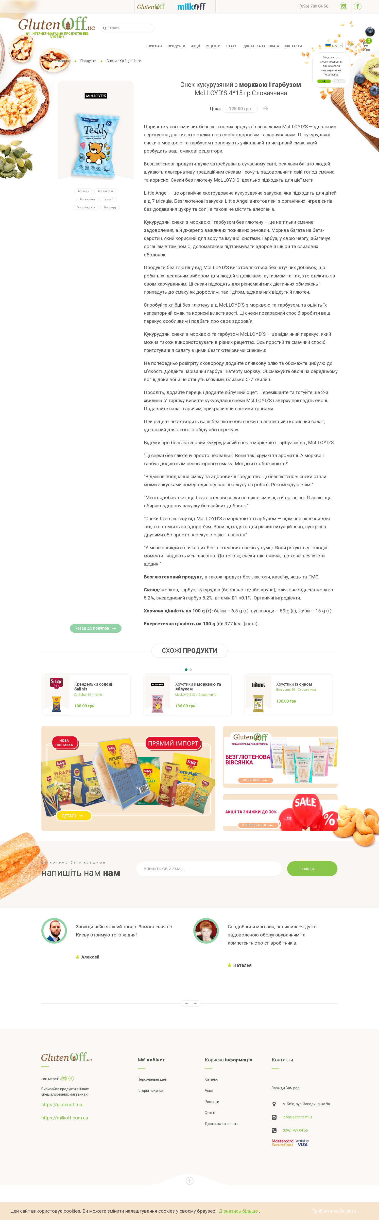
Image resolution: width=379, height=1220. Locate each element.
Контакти (293, 46)
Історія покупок (150, 1090)
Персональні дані (152, 1079)
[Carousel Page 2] (191, 669)
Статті (231, 46)
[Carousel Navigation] (189, 1003)
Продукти (176, 46)
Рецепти (213, 46)
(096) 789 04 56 (295, 1130)
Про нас (155, 46)
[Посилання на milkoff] (195, 6)
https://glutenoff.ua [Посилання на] (61, 1105)
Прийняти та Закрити (334, 1211)
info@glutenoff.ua (298, 1117)
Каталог (211, 1079)
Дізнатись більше (239, 1211)
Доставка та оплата (261, 46)
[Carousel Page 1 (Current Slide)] (186, 669)
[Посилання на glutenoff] (154, 6)
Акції (195, 46)
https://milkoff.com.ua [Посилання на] (64, 1118)
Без (83, 191)
